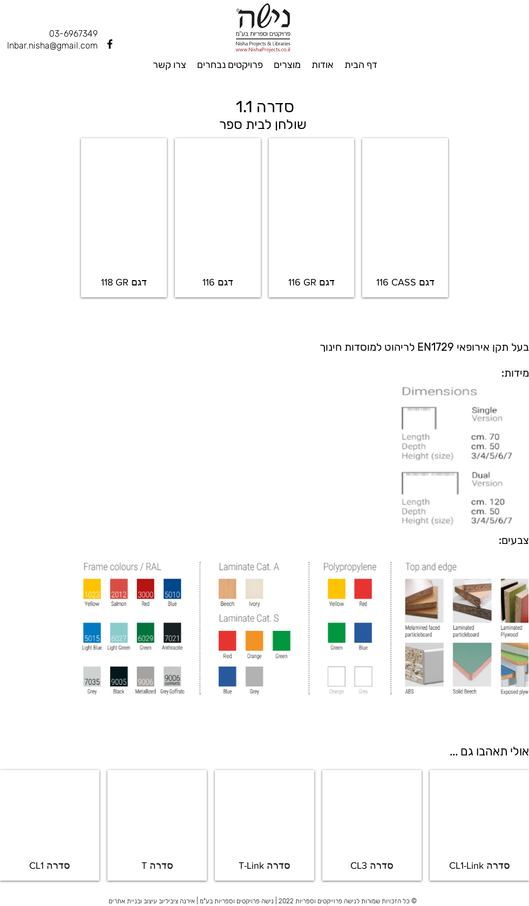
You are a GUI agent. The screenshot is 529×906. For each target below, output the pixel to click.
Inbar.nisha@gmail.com (52, 45)
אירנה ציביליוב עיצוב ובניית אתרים (151, 901)
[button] (124, 217)
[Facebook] (110, 44)
